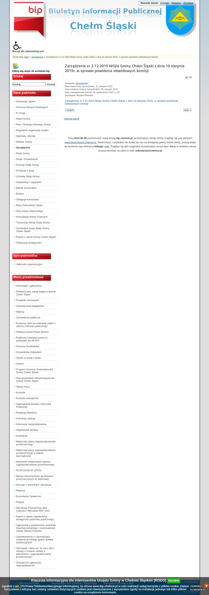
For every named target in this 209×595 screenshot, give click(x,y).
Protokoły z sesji (25, 170)
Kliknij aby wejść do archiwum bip (31, 71)
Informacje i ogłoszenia (28, 285)
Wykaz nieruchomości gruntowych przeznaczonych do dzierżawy (34, 477)
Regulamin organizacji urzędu (32, 130)
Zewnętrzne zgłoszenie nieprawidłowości (28, 564)
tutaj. (107, 146)
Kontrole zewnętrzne (27, 398)
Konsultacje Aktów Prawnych (32, 216)
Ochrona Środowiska (27, 346)
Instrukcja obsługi (25, 418)
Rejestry (20, 490)
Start (26, 57)
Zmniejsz (188, 3)
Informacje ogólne (26, 101)
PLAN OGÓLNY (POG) (29, 470)
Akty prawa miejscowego (29, 211)
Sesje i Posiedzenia (27, 159)
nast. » (187, 110)
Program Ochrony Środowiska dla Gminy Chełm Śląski (34, 371)
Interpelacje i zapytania (28, 182)
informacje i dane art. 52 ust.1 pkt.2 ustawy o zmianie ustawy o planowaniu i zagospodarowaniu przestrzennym (35, 552)
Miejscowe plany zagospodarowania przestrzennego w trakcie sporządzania (36, 453)
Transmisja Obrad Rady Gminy (33, 222)
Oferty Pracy (23, 386)
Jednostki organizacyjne (29, 264)
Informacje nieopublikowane (31, 424)
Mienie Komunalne (26, 187)
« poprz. (69, 110)
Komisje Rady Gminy (27, 164)
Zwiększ (164, 3)
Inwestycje (22, 435)
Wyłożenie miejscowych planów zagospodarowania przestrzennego (35, 463)
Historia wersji (71, 118)
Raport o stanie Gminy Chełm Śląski (36, 237)
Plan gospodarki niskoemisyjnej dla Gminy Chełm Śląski (35, 379)
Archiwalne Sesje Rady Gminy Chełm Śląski (32, 230)
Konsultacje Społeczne (28, 496)
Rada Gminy (23, 153)
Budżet (20, 193)
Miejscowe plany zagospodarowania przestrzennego (36, 443)
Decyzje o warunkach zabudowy (33, 484)
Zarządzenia (37, 57)
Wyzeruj (176, 3)
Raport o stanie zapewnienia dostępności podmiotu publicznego (35, 518)
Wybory (20, 311)
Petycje (20, 502)
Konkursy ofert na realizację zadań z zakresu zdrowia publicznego (36, 325)
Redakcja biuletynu (26, 412)
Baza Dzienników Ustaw (29, 205)
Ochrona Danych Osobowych (32, 107)
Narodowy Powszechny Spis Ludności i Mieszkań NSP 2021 (33, 509)
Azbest (20, 363)
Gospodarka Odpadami (29, 352)
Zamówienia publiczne (28, 317)
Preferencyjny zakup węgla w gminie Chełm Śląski (36, 293)
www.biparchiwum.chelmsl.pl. (81, 142)
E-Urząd (20, 113)
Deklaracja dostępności (29, 242)
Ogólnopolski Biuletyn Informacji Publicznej (33, 405)
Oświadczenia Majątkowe (30, 306)
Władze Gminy (24, 141)
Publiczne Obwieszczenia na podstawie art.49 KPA (31, 339)
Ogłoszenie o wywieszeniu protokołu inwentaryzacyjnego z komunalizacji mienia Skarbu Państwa (36, 528)
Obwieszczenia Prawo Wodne (32, 331)
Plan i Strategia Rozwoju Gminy (33, 124)
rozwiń (173, 580)
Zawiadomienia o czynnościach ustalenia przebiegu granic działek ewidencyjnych (34, 539)
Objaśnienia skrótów (27, 430)
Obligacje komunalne (27, 199)
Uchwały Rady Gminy (28, 176)
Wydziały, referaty (26, 136)
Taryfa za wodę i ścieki (28, 357)
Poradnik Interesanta (27, 300)
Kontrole (20, 392)
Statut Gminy (23, 118)
